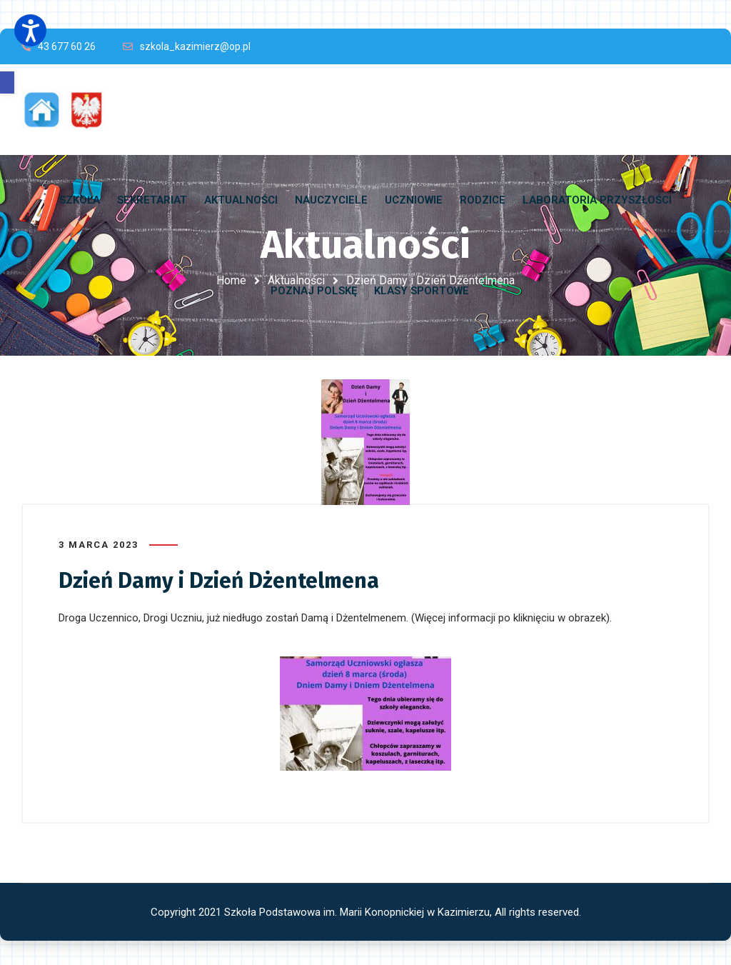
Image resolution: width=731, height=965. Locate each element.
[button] (7, 82)
